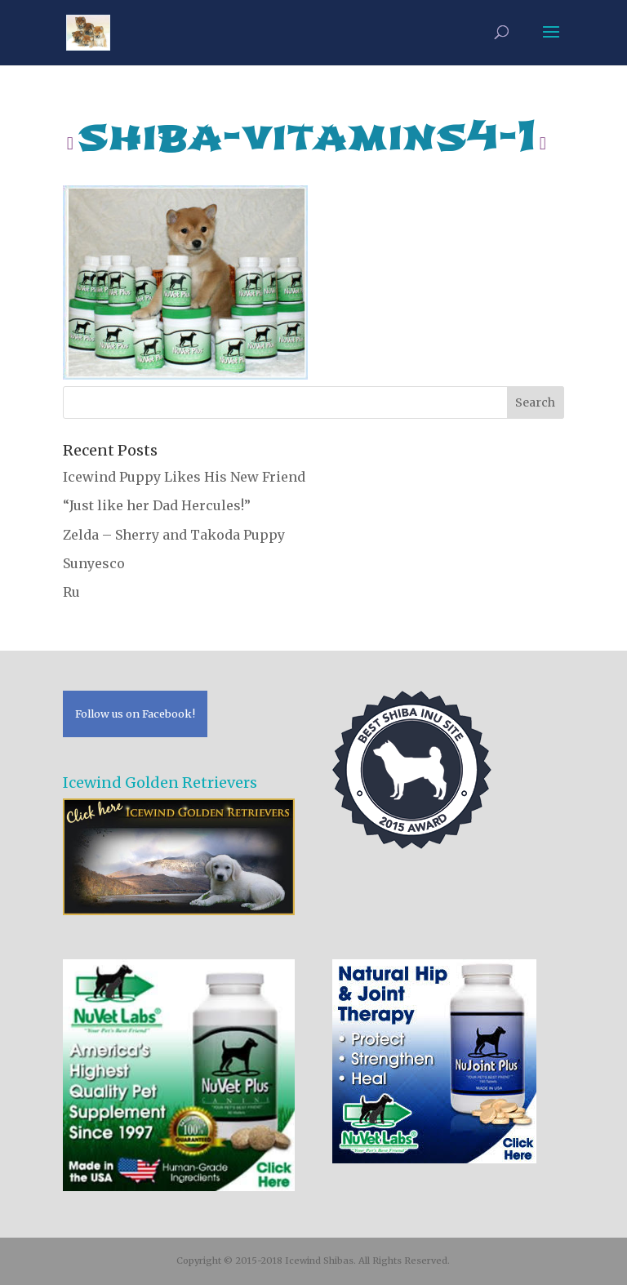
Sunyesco (94, 563)
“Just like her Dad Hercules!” (157, 505)
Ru (71, 592)
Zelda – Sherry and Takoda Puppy (174, 535)
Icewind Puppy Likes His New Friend (184, 477)
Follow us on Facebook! (135, 713)
